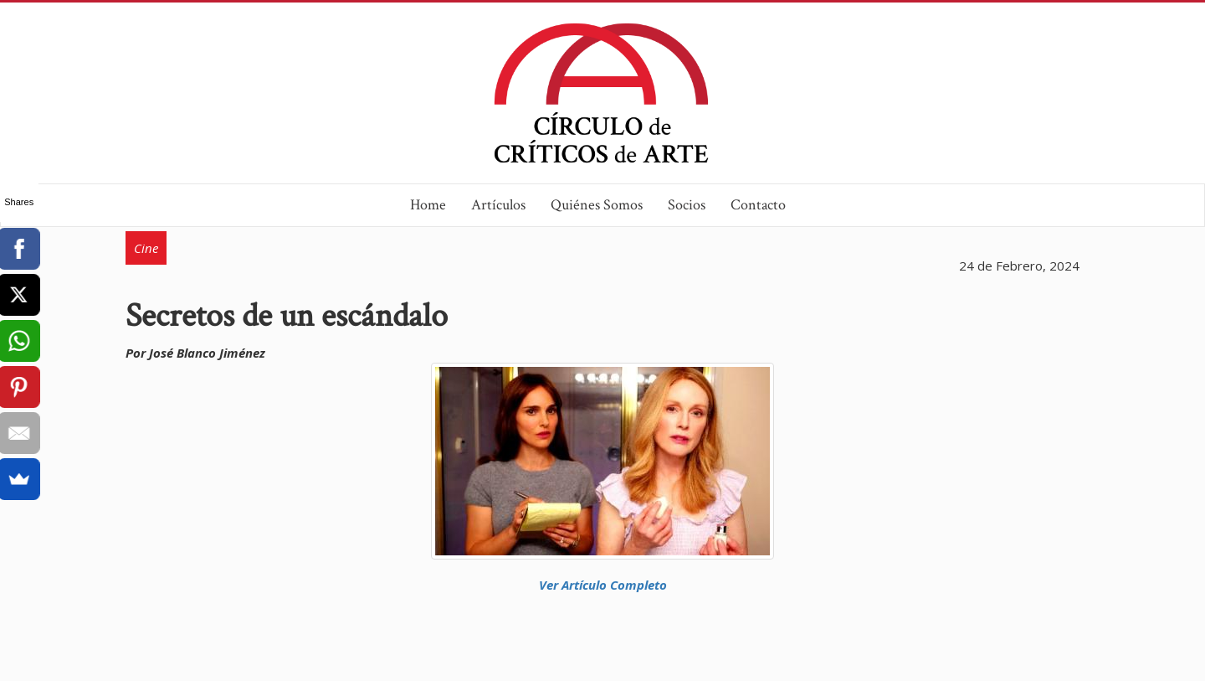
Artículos (498, 204)
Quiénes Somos (597, 204)
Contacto (758, 204)
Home (428, 204)
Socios (686, 204)
